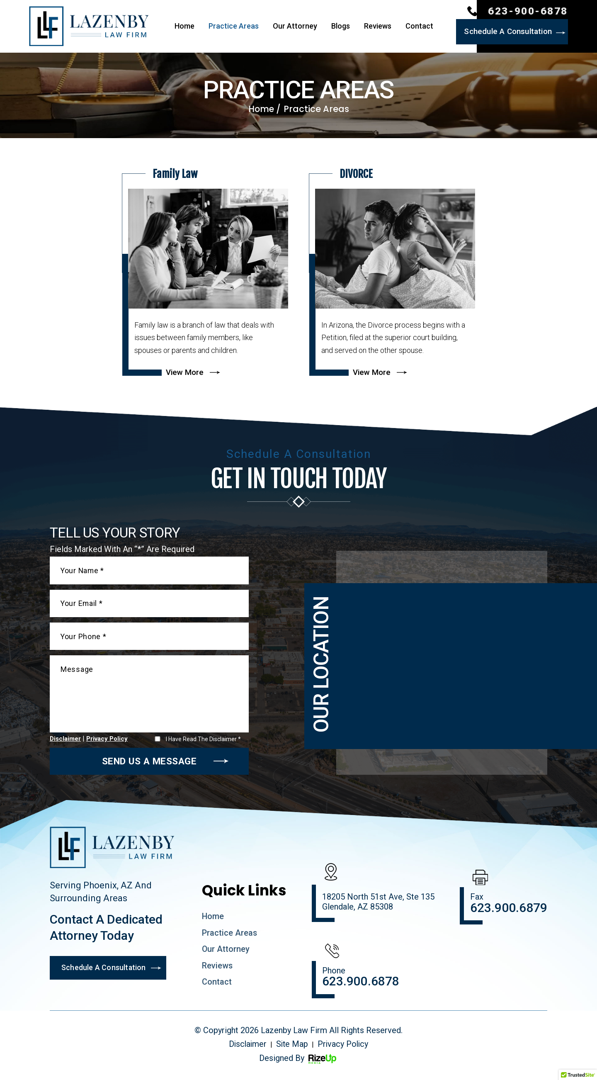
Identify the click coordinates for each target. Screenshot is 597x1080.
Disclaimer (65, 741)
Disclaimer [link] (246, 1048)
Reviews (377, 26)
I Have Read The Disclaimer (203, 741)
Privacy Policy (107, 741)
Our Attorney (295, 26)
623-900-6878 (528, 11)
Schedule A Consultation (506, 31)
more (205, 273)
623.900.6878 (361, 985)
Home (184, 26)
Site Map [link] (292, 1048)
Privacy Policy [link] (344, 1048)
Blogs (340, 26)
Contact (419, 26)
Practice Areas (234, 26)
